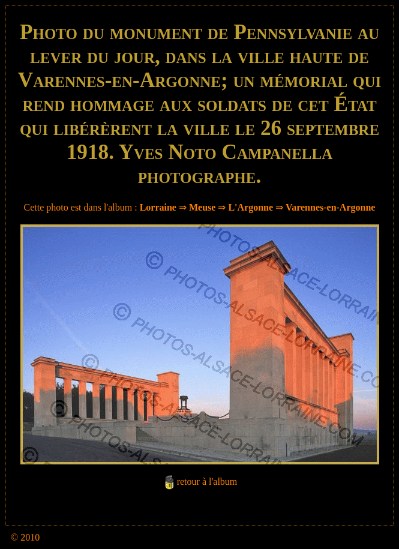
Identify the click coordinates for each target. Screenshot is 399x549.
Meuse (202, 207)
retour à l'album (207, 481)
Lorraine (158, 207)
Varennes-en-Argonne (330, 207)
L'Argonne (250, 207)
